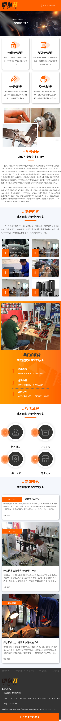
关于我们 (18, 671)
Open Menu (58, 5)
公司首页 (5, 671)
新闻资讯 (43, 671)
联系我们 (55, 671)
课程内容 (30, 671)
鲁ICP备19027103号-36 (49, 709)
